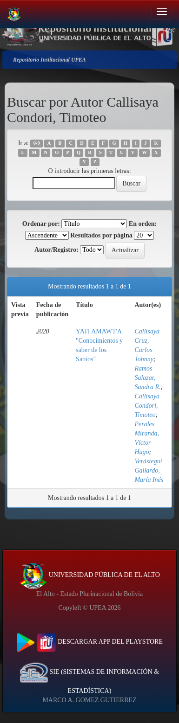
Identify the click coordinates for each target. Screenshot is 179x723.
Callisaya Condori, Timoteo (146, 405)
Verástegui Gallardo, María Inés (148, 470)
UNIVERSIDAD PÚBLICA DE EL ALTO (89, 574)
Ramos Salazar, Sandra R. (147, 377)
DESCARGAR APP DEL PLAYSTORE (89, 641)
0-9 (36, 143)
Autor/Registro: (56, 249)
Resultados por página (101, 235)
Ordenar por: (41, 223)
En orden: (143, 223)
